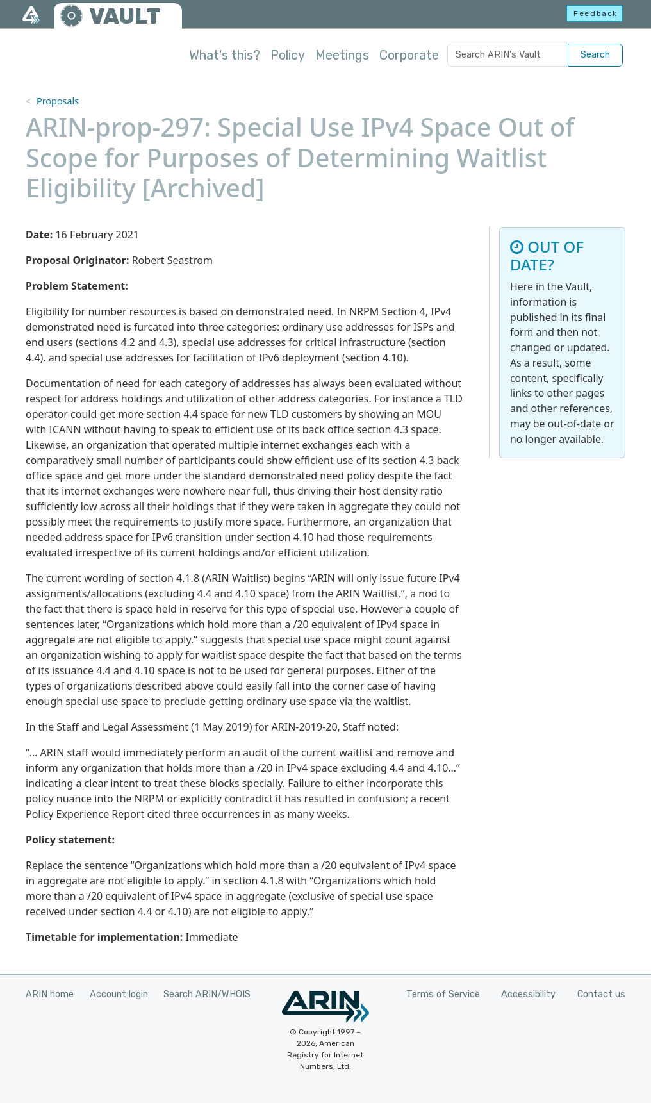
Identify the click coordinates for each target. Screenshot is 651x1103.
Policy (287, 55)
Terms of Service (443, 994)
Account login (119, 994)
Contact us (601, 994)
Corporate (409, 55)
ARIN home (50, 994)
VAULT (125, 16)
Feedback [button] (595, 13)
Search (595, 54)
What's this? (224, 55)
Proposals (58, 101)
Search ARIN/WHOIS (207, 994)
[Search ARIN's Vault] (507, 55)
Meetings (342, 55)
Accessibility (528, 994)
